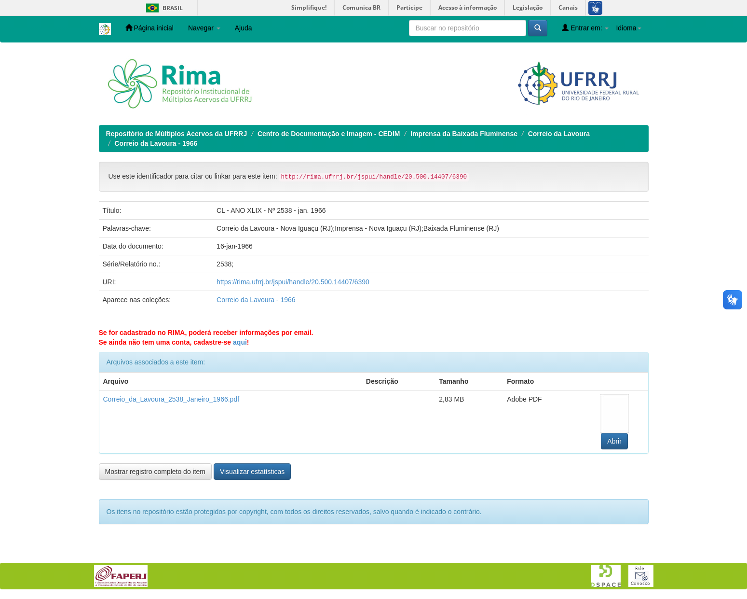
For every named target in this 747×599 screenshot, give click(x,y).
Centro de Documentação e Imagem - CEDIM (329, 134)
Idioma (628, 28)
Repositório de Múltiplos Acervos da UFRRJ (176, 134)
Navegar (204, 28)
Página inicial (149, 28)
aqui (240, 342)
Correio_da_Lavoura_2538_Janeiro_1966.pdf (171, 399)
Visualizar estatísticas (252, 471)
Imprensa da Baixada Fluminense (463, 134)
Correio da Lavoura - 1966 (155, 143)
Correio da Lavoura (559, 134)
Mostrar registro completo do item (155, 471)
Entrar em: (585, 28)
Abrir (614, 441)
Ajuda (243, 28)
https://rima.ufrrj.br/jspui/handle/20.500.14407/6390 (293, 282)
